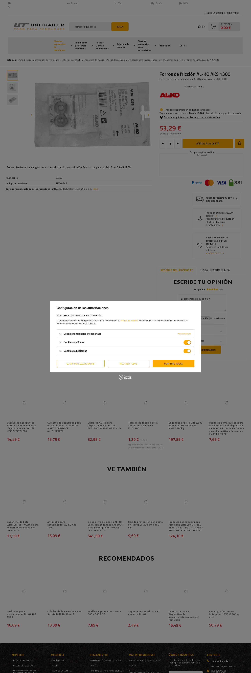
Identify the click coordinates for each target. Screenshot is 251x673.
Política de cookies (129, 320)
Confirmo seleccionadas (81, 363)
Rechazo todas (128, 363)
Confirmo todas (173, 363)
